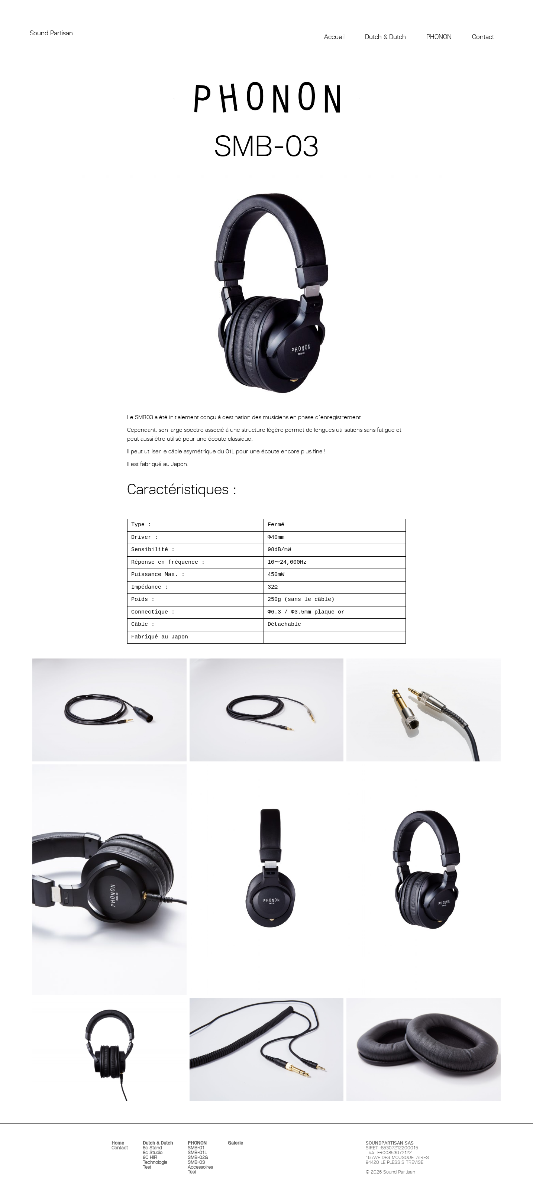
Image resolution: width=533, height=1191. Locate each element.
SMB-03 (196, 1162)
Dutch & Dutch (158, 1143)
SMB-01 (196, 1147)
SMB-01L (197, 1152)
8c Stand (152, 1147)
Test (147, 1167)
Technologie (155, 1162)
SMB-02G (198, 1157)
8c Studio (152, 1152)
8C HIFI (150, 1157)
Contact (120, 1147)
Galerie (235, 1143)
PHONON (197, 1143)
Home (118, 1143)
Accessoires (200, 1167)
